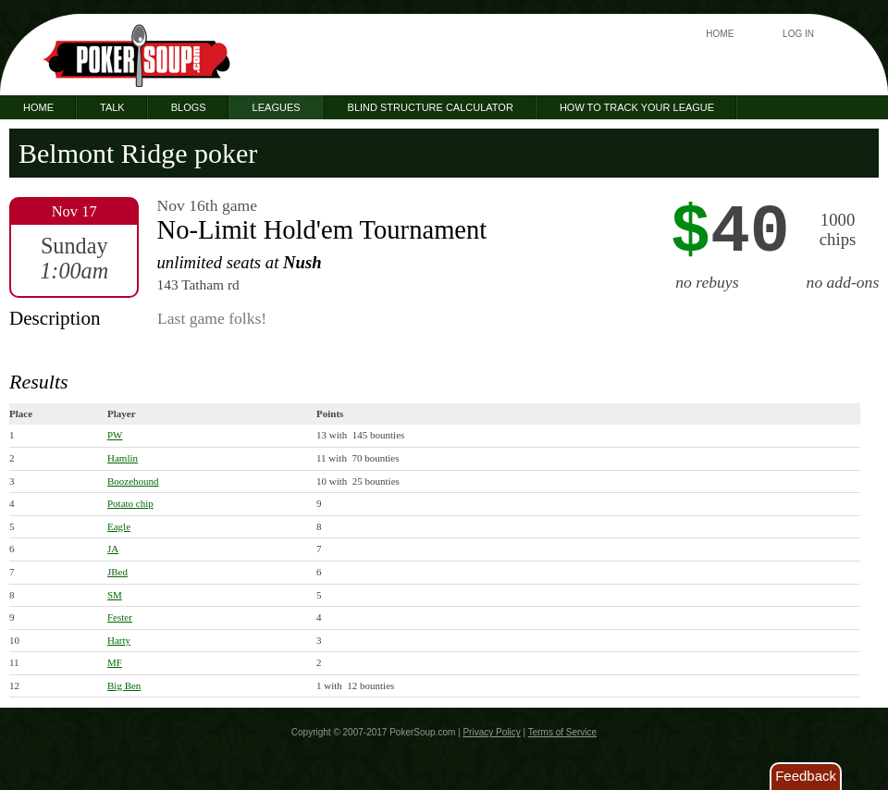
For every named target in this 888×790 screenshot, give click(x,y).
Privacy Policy (491, 732)
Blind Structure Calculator (430, 107)
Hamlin (122, 457)
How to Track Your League (637, 107)
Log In (798, 34)
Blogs (188, 107)
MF (114, 662)
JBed (117, 571)
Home (720, 34)
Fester (119, 617)
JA (112, 548)
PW (115, 434)
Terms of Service (562, 732)
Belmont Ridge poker (137, 153)
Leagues (277, 107)
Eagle (118, 526)
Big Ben (124, 685)
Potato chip (130, 503)
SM (114, 594)
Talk (112, 107)
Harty (118, 640)
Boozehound (133, 481)
